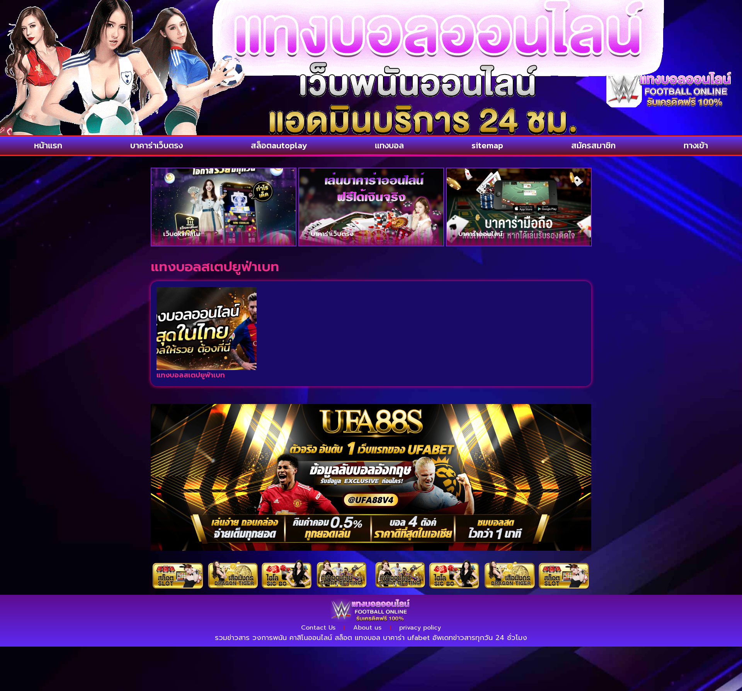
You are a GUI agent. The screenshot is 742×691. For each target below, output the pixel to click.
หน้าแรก (48, 145)
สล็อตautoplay (279, 145)
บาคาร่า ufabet (406, 637)
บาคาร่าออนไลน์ (480, 234)
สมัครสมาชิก (593, 145)
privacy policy (420, 627)
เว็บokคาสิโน (181, 234)
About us (367, 627)
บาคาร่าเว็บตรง (156, 145)
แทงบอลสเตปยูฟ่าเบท (191, 375)
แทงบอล (389, 145)
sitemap (487, 145)
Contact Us (318, 627)
